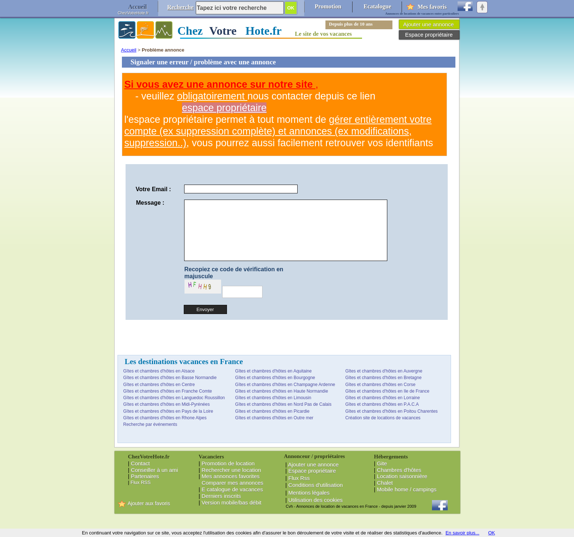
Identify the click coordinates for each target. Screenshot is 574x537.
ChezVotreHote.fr (133, 13)
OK (491, 533)
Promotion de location (228, 463)
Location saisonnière (402, 476)
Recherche (180, 7)
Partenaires (145, 476)
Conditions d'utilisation (315, 485)
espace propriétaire (224, 107)
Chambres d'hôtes (399, 470)
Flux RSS (141, 482)
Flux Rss (299, 478)
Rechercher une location (231, 470)
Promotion (328, 6)
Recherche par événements (150, 424)
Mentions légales (309, 492)
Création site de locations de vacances (382, 417)
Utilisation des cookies (315, 500)
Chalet (385, 483)
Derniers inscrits (221, 496)
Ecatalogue (377, 6)
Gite (382, 463)
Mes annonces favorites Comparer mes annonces (231, 479)
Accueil (129, 50)
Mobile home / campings (407, 489)
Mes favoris (432, 7)
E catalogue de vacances (232, 489)
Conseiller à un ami (154, 470)
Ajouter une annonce (313, 464)
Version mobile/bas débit (231, 502)
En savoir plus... (463, 533)
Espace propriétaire (312, 471)
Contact (140, 463)
